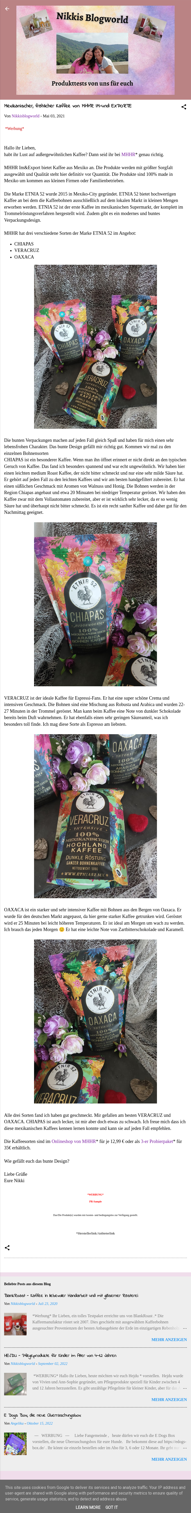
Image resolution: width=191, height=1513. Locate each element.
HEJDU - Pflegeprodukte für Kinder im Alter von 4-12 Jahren (60, 1356)
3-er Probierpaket (157, 1141)
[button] (184, 108)
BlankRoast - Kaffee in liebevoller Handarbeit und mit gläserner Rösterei (71, 1296)
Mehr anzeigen (169, 1339)
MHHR (128, 154)
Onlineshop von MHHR (74, 1141)
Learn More (88, 1507)
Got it (111, 1507)
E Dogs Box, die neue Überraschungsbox (42, 1415)
